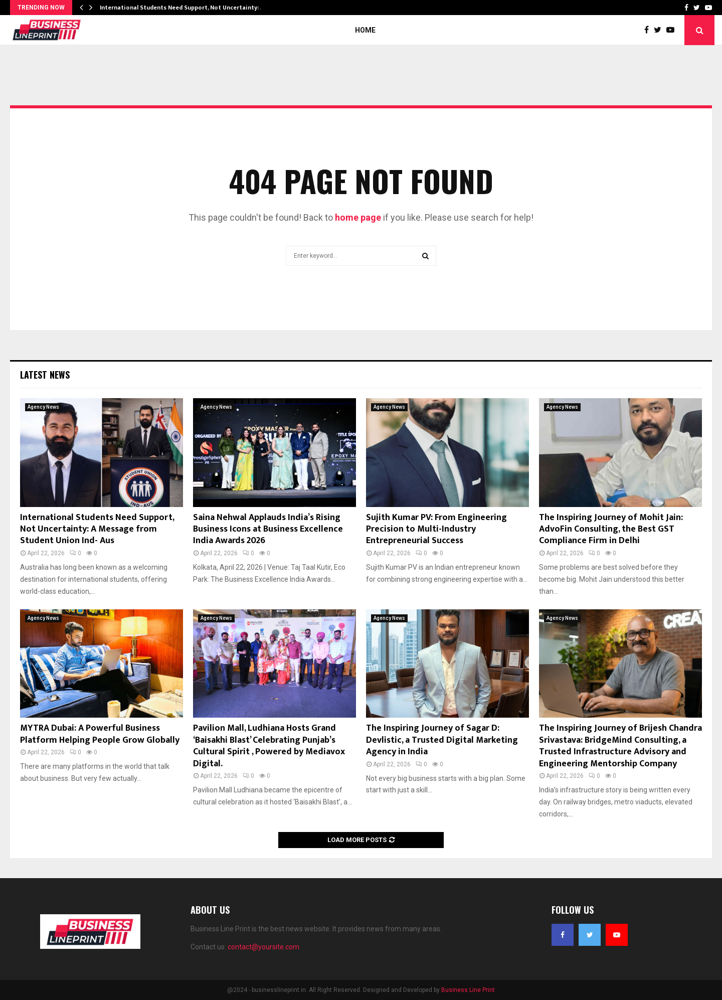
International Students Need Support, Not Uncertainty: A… (184, 8)
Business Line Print (468, 989)
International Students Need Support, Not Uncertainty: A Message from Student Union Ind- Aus (97, 529)
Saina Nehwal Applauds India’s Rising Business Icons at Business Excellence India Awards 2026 (268, 529)
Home (365, 30)
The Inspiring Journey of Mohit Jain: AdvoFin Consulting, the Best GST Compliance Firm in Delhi (611, 529)
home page (358, 217)
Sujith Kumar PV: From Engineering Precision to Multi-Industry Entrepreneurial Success (436, 529)
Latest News (45, 374)
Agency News (43, 407)
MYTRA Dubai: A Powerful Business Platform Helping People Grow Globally (99, 734)
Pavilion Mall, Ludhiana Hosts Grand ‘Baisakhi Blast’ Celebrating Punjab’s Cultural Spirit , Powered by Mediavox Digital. (269, 746)
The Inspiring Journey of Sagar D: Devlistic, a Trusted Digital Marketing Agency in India (442, 740)
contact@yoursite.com (263, 947)
